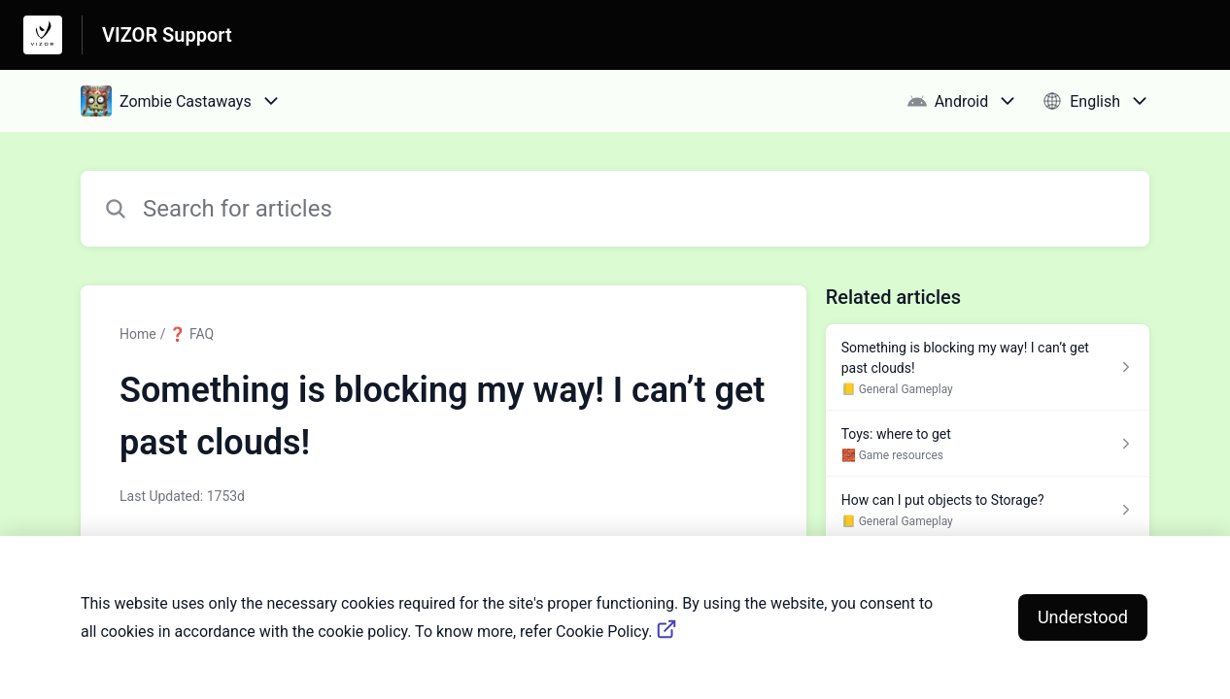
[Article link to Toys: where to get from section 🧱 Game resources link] (987, 444)
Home (138, 334)
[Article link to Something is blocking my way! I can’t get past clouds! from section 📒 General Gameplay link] (987, 367)
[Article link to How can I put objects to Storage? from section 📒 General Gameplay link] (987, 510)
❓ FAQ (191, 334)
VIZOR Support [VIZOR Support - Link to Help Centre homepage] (167, 35)
